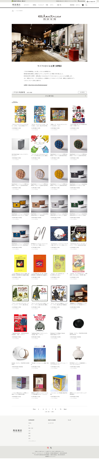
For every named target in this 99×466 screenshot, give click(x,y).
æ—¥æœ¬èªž (91, 1)
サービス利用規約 (51, 430)
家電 (29, 435)
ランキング (41, 4)
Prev (34, 409)
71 (60, 409)
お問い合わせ (51, 428)
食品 (29, 438)
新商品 (34, 4)
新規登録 (72, 4)
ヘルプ (49, 425)
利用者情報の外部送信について (54, 448)
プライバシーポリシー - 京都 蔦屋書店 (56, 446)
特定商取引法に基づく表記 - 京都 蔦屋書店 (57, 441)
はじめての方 (51, 423)
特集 (47, 4)
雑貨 (29, 433)
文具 (29, 430)
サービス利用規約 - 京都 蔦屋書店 (55, 433)
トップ (13, 11)
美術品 (30, 423)
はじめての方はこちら (83, 1)
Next (65, 409)
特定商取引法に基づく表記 (53, 438)
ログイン (78, 4)
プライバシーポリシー (52, 443)
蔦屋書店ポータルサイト (73, 423)
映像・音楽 (31, 428)
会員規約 (50, 435)
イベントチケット (32, 441)
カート (83, 6)
